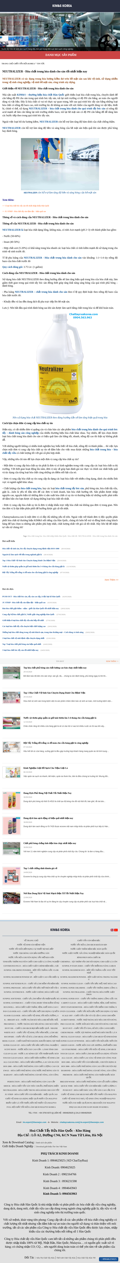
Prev (4, 32)
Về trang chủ (31, 940)
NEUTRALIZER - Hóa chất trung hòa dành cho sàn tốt (31, 1090)
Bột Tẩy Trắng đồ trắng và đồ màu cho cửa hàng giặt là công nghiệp (30, 572)
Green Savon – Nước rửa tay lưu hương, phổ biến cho (89, 1045)
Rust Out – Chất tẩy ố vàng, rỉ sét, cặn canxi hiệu (89, 1028)
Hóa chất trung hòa (35, 536)
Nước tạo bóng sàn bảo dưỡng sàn (31, 953)
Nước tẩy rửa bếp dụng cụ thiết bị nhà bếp (31, 949)
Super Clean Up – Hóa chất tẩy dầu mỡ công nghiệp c (31, 1045)
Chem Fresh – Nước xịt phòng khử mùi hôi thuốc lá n (89, 1032)
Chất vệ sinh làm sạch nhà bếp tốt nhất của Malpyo (89, 1094)
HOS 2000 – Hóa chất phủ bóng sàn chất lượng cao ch (31, 1066)
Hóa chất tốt (72, 536)
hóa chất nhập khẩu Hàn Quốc (55, 536)
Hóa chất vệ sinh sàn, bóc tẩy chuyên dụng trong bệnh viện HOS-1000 (30, 549)
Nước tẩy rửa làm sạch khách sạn (89, 945)
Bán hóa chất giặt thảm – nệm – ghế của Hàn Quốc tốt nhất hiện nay (30, 608)
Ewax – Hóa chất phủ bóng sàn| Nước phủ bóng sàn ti (31, 1070)
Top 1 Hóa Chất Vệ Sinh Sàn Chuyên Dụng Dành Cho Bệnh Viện (28, 560)
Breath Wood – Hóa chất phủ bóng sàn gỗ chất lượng (89, 1082)
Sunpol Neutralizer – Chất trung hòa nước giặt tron (89, 993)
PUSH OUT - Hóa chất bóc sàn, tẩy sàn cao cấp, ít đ (89, 1090)
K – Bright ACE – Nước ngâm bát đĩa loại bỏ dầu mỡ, (31, 1020)
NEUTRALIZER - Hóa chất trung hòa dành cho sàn (98, 536)
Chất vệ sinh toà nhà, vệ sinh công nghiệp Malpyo (88, 1099)
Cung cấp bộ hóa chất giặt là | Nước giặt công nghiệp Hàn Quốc (28, 614)
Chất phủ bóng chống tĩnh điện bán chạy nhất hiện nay (49, 843)
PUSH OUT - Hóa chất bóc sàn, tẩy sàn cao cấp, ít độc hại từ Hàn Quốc (31, 596)
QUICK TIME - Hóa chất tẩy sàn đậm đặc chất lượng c (89, 1086)
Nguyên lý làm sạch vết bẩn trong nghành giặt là (22, 554)
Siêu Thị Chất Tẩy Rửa (45, 1258)
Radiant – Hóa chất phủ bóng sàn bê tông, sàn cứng (31, 1075)
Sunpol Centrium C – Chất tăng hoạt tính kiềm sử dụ (31, 1003)
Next (115, 32)
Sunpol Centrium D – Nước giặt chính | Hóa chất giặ (31, 992)
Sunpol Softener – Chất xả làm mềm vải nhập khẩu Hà (31, 999)
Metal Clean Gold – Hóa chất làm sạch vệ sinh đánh (89, 1037)
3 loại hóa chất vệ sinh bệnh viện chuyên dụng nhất (23, 638)
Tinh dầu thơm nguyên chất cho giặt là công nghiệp (31, 962)
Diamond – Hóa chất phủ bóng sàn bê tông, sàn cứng (89, 1070)
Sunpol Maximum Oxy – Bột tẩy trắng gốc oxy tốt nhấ (88, 971)
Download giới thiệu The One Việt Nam (51, 1146)
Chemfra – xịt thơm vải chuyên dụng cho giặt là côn (88, 962)
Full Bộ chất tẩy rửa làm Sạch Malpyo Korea (31, 1107)
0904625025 (109, 1259)
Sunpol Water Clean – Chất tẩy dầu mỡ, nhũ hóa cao (89, 984)
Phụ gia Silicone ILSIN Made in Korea (88, 1107)
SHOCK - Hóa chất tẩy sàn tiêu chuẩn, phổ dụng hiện (31, 1086)
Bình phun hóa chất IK (89, 957)
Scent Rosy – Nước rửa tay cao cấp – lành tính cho (31, 1049)
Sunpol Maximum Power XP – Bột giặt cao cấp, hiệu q (31, 977)
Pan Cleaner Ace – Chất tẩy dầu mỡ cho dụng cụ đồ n (31, 1011)
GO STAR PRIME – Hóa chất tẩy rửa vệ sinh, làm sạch (89, 1049)
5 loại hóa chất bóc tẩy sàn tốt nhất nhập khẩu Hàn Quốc (27, 206)
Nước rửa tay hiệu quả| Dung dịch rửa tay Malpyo (88, 1103)
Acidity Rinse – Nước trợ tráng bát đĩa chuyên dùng (89, 1020)
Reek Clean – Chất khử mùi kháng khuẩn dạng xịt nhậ (31, 1041)
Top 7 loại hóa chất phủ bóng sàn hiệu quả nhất (21, 644)
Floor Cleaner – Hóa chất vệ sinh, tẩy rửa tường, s (31, 1015)
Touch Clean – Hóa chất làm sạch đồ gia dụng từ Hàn (88, 1054)
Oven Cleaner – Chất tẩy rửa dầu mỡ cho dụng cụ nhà (89, 1011)
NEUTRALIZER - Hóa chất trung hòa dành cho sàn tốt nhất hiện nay (44, 71)
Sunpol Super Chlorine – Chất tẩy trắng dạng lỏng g (88, 988)
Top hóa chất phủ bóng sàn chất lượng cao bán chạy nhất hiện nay (55, 668)
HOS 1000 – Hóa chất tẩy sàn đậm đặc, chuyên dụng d (89, 1062)
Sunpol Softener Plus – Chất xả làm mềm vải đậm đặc (31, 984)
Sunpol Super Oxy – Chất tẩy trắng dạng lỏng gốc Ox (88, 999)
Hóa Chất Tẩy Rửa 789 (86, 1258)
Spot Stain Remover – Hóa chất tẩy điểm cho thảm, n (89, 1007)
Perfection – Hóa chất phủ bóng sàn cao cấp (31, 1082)
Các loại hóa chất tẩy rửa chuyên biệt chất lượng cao (24, 626)
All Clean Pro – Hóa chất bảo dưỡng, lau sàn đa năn (31, 1062)
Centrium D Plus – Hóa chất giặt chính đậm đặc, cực (31, 966)
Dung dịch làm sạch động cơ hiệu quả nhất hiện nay (48, 818)
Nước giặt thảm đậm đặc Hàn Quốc (88, 949)
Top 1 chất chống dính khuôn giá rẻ (40, 868)
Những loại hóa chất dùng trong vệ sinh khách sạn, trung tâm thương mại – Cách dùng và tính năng (42, 632)
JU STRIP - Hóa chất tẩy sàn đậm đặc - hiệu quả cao (25, 211)
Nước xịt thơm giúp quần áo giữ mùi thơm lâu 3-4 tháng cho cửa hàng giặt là (33, 566)
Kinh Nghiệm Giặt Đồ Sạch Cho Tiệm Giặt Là (45, 768)
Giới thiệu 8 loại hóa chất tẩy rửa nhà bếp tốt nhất (23, 620)
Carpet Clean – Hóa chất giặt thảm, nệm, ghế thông (89, 1003)
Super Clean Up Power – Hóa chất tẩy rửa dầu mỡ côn (88, 1041)
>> (3, 206)
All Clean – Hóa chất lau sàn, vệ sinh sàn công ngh (89, 1058)
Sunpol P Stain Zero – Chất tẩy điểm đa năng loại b (89, 966)
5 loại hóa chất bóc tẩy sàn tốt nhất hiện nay (20, 650)
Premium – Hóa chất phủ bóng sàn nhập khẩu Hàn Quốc (89, 1076)
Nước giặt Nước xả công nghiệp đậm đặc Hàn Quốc (88, 953)
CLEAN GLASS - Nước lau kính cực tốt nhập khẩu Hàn (31, 1054)
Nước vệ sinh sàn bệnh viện (31, 945)
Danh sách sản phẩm (44, 1143)
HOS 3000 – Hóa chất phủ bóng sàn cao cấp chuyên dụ (88, 1066)
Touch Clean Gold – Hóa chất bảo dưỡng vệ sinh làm (31, 1058)
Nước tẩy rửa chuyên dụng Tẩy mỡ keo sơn (31, 957)
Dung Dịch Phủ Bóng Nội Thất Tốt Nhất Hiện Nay (47, 793)
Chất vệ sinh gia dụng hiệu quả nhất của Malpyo (31, 1099)
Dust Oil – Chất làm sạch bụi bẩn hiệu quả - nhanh (31, 1028)
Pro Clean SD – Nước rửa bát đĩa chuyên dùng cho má (88, 1024)
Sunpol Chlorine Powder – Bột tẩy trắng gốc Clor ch (31, 971)
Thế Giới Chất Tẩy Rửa (66, 1258)
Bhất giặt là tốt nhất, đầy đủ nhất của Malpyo (31, 1103)
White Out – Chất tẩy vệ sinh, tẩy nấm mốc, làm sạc (31, 1032)
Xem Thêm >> (111, 580)
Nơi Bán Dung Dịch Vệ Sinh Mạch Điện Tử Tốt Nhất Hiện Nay (53, 893)
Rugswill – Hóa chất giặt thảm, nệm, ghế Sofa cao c (31, 1007)
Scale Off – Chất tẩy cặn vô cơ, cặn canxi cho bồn (89, 1015)
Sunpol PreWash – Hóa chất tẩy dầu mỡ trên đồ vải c (31, 988)
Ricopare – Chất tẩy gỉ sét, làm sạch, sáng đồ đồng (31, 1037)
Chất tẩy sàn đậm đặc (88, 940)
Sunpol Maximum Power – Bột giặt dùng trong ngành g (88, 978)
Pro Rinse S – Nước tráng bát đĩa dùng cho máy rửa (31, 1024)
